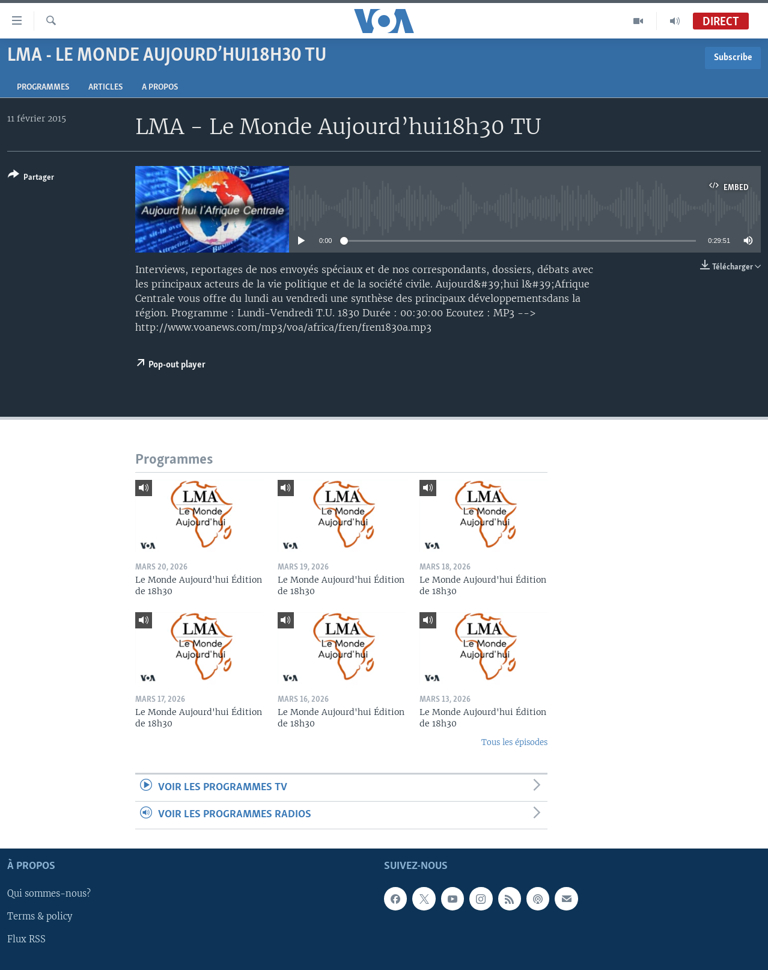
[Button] (31, 178)
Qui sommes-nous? (49, 893)
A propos (160, 87)
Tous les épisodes (514, 742)
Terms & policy (39, 916)
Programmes (43, 87)
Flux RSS (26, 939)
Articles (105, 87)
